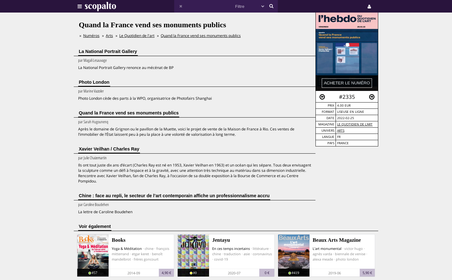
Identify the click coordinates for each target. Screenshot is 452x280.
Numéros (91, 35)
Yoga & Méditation (127, 248)
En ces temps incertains (231, 248)
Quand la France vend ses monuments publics (201, 35)
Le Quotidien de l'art (355, 124)
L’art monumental (327, 248)
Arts (340, 131)
